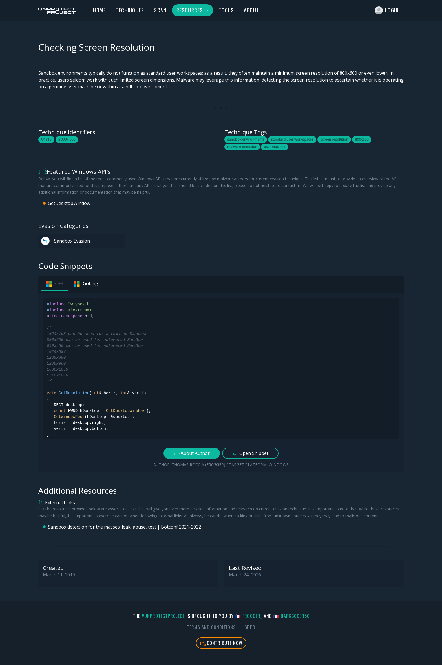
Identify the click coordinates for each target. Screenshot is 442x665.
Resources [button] (190, 10)
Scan (160, 10)
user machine (274, 146)
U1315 (46, 139)
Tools (226, 10)
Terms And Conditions (211, 627)
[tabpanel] (221, 383)
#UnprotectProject (163, 616)
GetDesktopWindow (69, 203)
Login (387, 10)
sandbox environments (245, 139)
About (251, 10)
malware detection (242, 146)
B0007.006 (66, 139)
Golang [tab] (85, 284)
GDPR (249, 627)
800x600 (361, 139)
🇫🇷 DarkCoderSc (291, 616)
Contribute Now (221, 643)
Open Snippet (250, 453)
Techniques (130, 10)
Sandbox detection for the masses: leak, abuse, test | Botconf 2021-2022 (124, 527)
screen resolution (334, 139)
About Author (192, 453)
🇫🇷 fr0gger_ (248, 616)
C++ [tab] (54, 284)
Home (99, 10)
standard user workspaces (292, 139)
